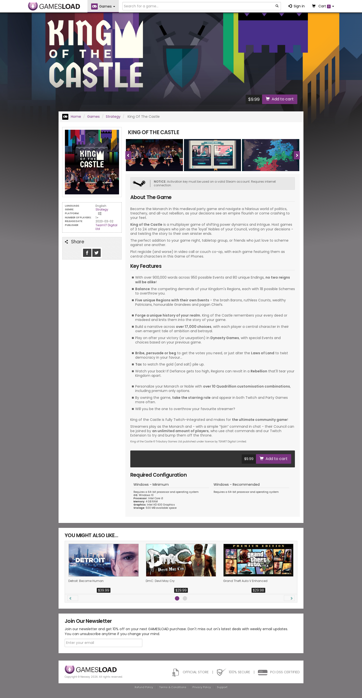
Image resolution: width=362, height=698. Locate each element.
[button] (72, 598)
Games (93, 116)
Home (71, 116)
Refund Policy (144, 687)
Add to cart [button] (280, 99)
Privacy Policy (202, 687)
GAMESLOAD (54, 6)
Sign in (296, 6)
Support (222, 687)
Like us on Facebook (87, 253)
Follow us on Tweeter (96, 253)
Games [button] (103, 6)
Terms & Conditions (172, 687)
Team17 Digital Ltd (106, 227)
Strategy (113, 116)
